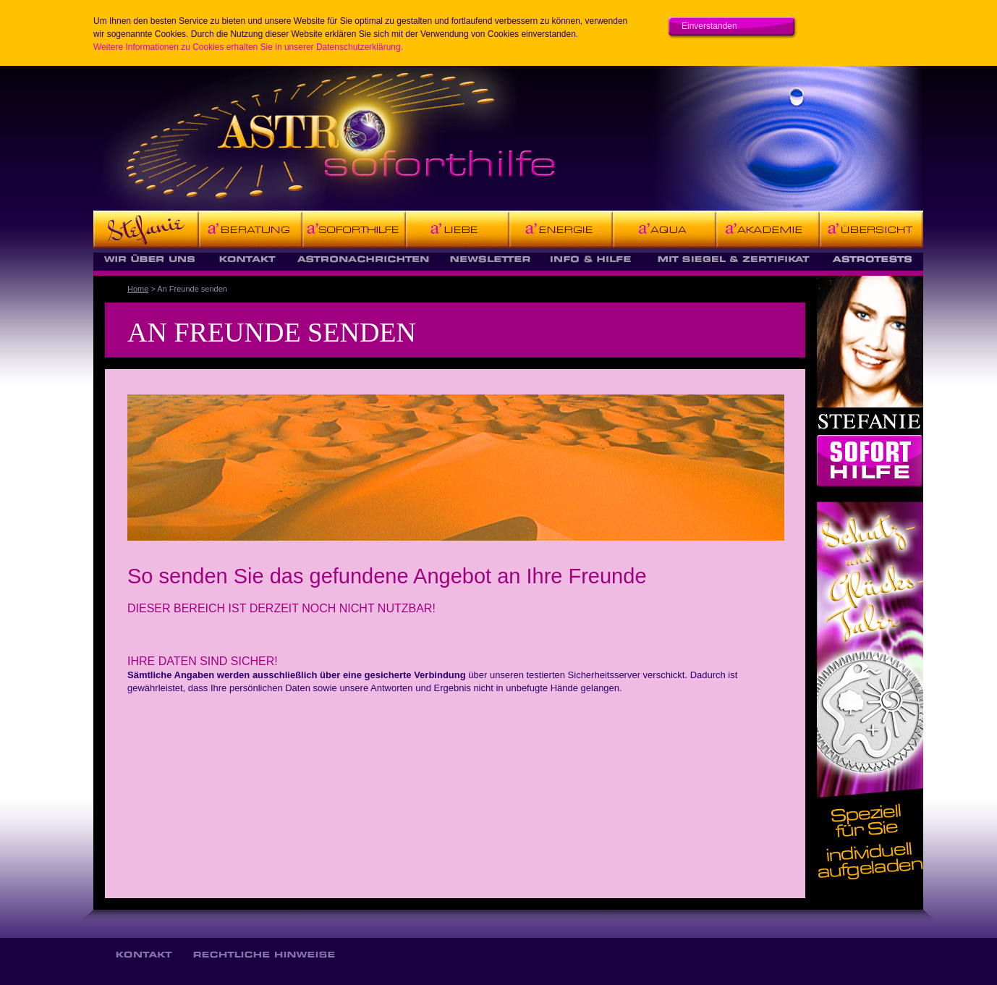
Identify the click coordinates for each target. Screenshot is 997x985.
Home (137, 288)
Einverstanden (709, 26)
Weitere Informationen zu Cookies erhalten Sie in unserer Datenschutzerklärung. (248, 47)
